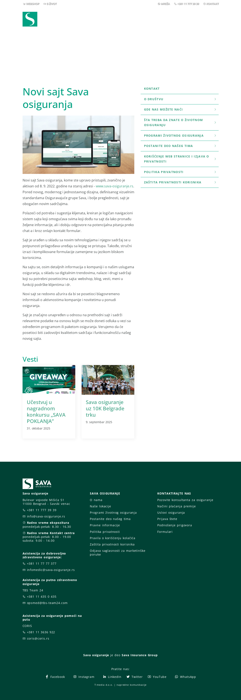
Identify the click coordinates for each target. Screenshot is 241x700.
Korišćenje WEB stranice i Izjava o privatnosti (180, 159)
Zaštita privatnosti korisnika (180, 182)
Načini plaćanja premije (176, 506)
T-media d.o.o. (103, 684)
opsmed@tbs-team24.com (47, 603)
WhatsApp (185, 677)
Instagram (83, 677)
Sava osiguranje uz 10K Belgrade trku (105, 408)
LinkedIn (111, 677)
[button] (210, 16)
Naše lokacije (100, 506)
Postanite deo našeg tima (180, 146)
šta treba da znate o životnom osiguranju (180, 122)
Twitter (134, 677)
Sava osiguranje (96, 655)
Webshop (75, 16)
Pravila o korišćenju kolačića (112, 538)
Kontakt (152, 89)
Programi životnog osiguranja (180, 135)
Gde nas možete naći (180, 109)
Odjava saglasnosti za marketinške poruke (117, 552)
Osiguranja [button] (103, 16)
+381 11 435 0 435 (42, 597)
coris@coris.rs (38, 638)
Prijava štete (133, 19)
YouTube (157, 677)
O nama (96, 500)
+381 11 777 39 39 (188, 3)
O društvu (180, 99)
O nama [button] (163, 16)
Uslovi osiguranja (171, 513)
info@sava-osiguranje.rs (46, 516)
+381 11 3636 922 (41, 632)
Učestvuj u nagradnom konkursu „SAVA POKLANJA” (46, 411)
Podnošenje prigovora (174, 525)
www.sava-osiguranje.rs (114, 186)
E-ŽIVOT (52, 3)
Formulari (165, 532)
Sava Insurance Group (140, 655)
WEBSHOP (32, 3)
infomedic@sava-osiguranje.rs (51, 570)
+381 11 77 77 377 (42, 563)
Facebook (55, 677)
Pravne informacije (105, 525)
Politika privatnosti (180, 172)
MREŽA (165, 3)
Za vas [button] (189, 16)
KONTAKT (212, 3)
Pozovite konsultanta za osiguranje (185, 500)
